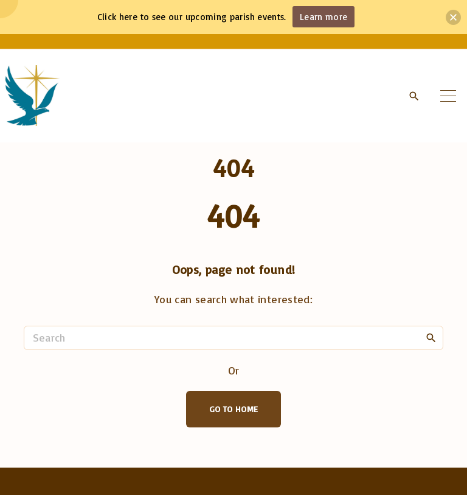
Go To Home (233, 409)
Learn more (324, 17)
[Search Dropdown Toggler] (413, 96)
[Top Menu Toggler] (448, 95)
